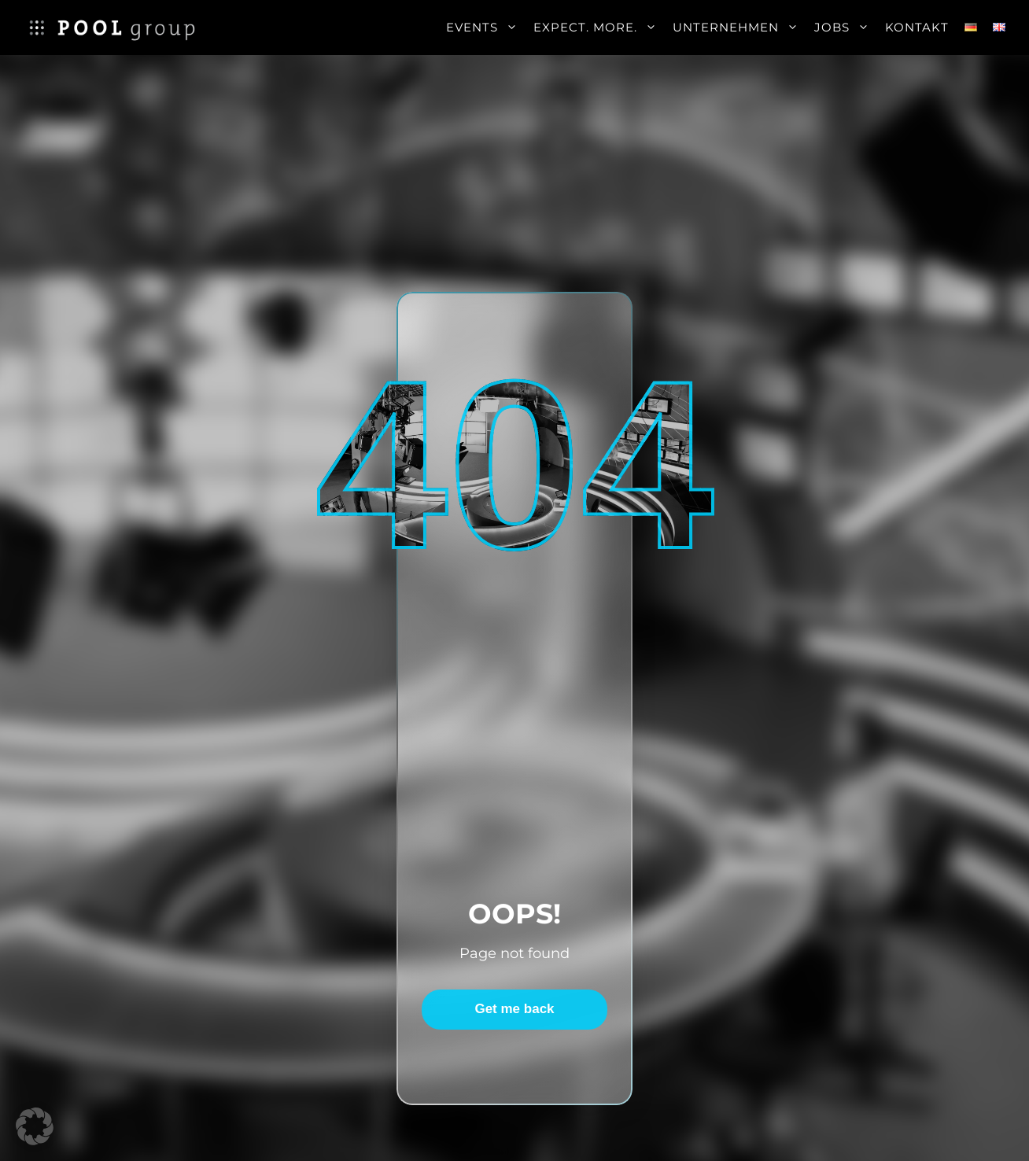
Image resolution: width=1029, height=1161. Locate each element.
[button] (34, 1126)
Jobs (845, 27)
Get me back (514, 1008)
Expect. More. (599, 27)
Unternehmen (739, 27)
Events (486, 27)
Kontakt (917, 27)
